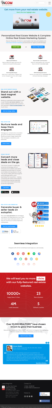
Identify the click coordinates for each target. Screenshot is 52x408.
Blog (40, 407)
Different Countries (38, 307)
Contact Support (21, 407)
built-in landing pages (16, 105)
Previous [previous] (46, 343)
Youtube (32, 396)
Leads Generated (13, 307)
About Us (15, 407)
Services (26, 407)
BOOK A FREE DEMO (38, 47)
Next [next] (48, 343)
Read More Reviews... (41, 363)
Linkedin (29, 396)
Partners (47, 407)
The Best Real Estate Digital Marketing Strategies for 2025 (11, 387)
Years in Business (38, 297)
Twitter (27, 396)
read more (13, 396)
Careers (43, 407)
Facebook (25, 396)
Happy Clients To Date (13, 297)
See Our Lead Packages (9, 226)
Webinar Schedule (32, 407)
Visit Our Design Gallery (9, 111)
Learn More (6, 187)
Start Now (16, 47)
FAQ (38, 407)
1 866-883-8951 (32, 386)
